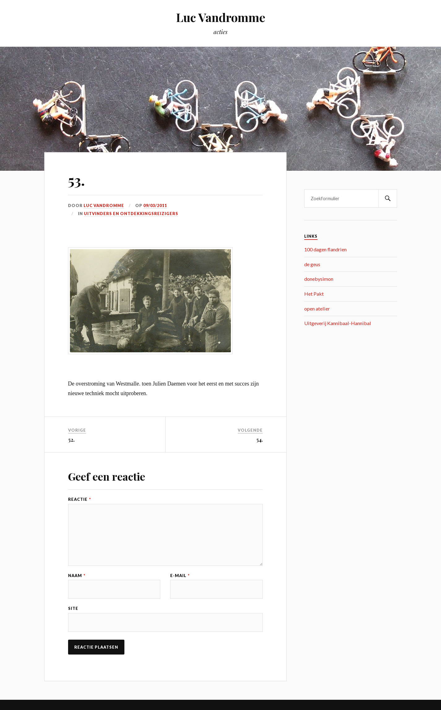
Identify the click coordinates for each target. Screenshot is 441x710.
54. (259, 439)
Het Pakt (314, 294)
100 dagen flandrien (325, 249)
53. (76, 180)
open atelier (317, 308)
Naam (76, 576)
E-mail (180, 576)
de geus (312, 264)
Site (73, 608)
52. (71, 439)
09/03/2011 (155, 205)
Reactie (79, 499)
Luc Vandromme (220, 17)
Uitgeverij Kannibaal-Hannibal (337, 323)
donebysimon (318, 279)
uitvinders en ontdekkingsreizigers (131, 213)
